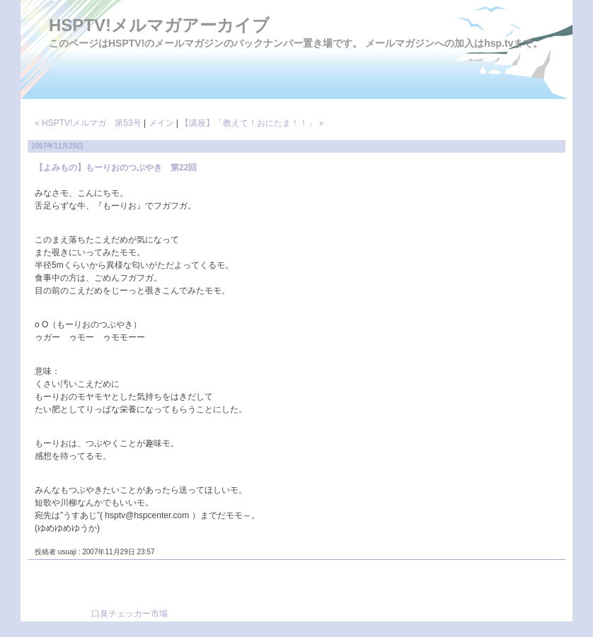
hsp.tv (498, 43)
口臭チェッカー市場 (129, 614)
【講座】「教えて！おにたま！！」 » (251, 123)
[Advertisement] (336, 595)
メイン (161, 123)
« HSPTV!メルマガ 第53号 (88, 123)
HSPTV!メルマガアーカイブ (159, 25)
